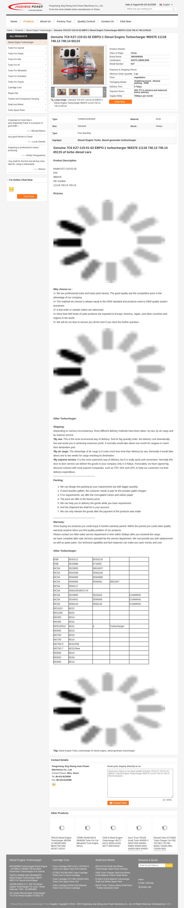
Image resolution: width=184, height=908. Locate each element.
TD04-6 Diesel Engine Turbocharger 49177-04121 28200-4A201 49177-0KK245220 (112, 842)
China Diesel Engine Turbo (37, 904)
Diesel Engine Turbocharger (39, 30)
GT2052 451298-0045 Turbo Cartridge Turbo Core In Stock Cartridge (70, 874)
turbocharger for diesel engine (92, 751)
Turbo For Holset (16, 53)
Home (14, 21)
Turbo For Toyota (16, 82)
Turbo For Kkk (14, 59)
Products (28, 21)
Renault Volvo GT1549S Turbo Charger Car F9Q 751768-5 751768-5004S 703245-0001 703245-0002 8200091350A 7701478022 (165, 846)
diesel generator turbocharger (121, 751)
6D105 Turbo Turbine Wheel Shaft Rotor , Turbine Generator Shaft (114, 886)
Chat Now (125, 21)
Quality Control (86, 21)
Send (169, 865)
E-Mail (141, 883)
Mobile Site (144, 887)
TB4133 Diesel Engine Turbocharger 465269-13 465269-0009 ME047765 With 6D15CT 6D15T (61, 843)
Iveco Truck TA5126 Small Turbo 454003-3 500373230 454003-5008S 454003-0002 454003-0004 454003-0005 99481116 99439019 (138, 846)
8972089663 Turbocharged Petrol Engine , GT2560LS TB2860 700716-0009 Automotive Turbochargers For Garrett (28, 869)
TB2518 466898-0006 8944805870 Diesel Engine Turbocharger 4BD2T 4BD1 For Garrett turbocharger (26, 878)
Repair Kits (13, 93)
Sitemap (149, 883)
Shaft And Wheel (15, 104)
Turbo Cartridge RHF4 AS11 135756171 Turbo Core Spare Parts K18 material (71, 867)
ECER (168, 904)
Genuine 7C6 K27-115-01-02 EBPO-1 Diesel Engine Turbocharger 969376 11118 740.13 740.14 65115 (78, 103)
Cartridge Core (15, 87)
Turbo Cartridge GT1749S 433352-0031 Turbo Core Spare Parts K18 (71, 880)
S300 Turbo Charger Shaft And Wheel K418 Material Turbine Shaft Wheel (113, 874)
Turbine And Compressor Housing (23, 99)
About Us (45, 21)
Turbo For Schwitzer (17, 76)
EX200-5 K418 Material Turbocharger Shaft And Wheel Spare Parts (113, 880)
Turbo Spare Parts (16, 110)
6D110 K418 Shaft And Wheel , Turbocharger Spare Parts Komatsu (112, 867)
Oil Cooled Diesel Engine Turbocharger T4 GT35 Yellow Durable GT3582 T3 (27, 894)
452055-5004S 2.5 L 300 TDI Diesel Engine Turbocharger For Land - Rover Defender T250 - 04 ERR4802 (27, 887)
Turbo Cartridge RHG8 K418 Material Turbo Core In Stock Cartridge (70, 886)
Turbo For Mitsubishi (17, 70)
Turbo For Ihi (14, 65)
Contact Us (107, 21)
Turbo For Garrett (16, 48)
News (141, 879)
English (168, 4)
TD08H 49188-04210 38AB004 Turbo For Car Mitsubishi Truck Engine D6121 (87, 842)
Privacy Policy (16, 904)
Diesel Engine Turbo (68, 751)
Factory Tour (64, 21)
